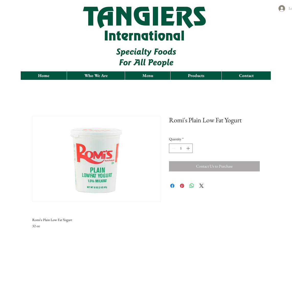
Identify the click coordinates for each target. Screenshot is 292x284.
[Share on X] (201, 186)
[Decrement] (173, 148)
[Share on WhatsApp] (192, 186)
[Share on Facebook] (172, 186)
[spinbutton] (180, 148)
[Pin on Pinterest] (182, 186)
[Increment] (188, 148)
